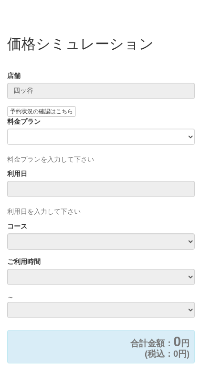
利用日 (17, 173)
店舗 (14, 75)
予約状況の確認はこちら (41, 111)
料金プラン (24, 121)
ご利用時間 (24, 261)
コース (17, 226)
